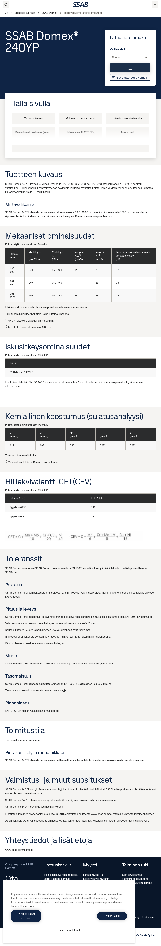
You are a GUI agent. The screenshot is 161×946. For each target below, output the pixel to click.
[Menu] (155, 4)
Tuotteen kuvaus (33, 118)
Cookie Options (146, 935)
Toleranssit (127, 132)
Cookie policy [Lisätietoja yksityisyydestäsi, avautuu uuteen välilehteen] (28, 910)
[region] (69, 913)
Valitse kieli (117, 49)
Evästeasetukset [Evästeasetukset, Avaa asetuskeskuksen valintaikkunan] (69, 930)
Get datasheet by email (129, 77)
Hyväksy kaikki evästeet (39, 918)
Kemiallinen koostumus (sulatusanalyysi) (35, 132)
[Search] (6, 4)
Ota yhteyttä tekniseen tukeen (138, 919)
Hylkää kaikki (98, 918)
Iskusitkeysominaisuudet (127, 118)
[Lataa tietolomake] (130, 67)
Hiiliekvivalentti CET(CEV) (80, 132)
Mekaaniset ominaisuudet (80, 118)
